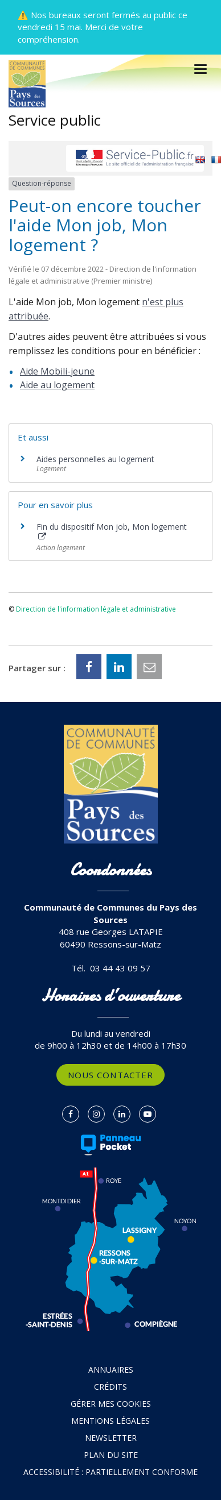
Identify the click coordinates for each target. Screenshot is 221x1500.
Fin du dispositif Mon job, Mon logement (111, 531)
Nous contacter (110, 1075)
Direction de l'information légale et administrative (96, 609)
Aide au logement (57, 385)
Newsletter (111, 1437)
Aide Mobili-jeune (57, 371)
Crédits (110, 1386)
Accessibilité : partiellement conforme (110, 1471)
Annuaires (110, 1369)
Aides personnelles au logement (95, 459)
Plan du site (111, 1454)
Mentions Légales (110, 1420)
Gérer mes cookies (111, 1403)
